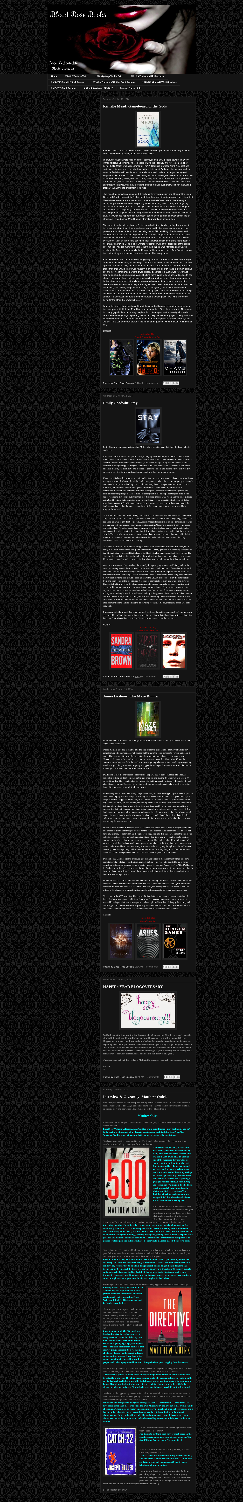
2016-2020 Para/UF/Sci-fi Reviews (159, 82)
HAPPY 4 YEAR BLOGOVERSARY (133, 986)
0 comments (152, 676)
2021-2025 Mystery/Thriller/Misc (147, 76)
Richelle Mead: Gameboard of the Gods (135, 106)
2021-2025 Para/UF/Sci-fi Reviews (68, 82)
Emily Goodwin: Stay (120, 403)
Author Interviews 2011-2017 (98, 88)
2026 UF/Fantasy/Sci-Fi (76, 76)
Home (54, 76)
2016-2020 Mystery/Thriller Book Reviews (114, 82)
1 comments (152, 383)
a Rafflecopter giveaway (115, 1489)
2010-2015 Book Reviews (63, 88)
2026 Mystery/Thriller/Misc (109, 76)
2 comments (153, 1077)
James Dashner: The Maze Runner (131, 696)
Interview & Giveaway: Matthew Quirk (135, 1096)
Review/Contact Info (130, 88)
